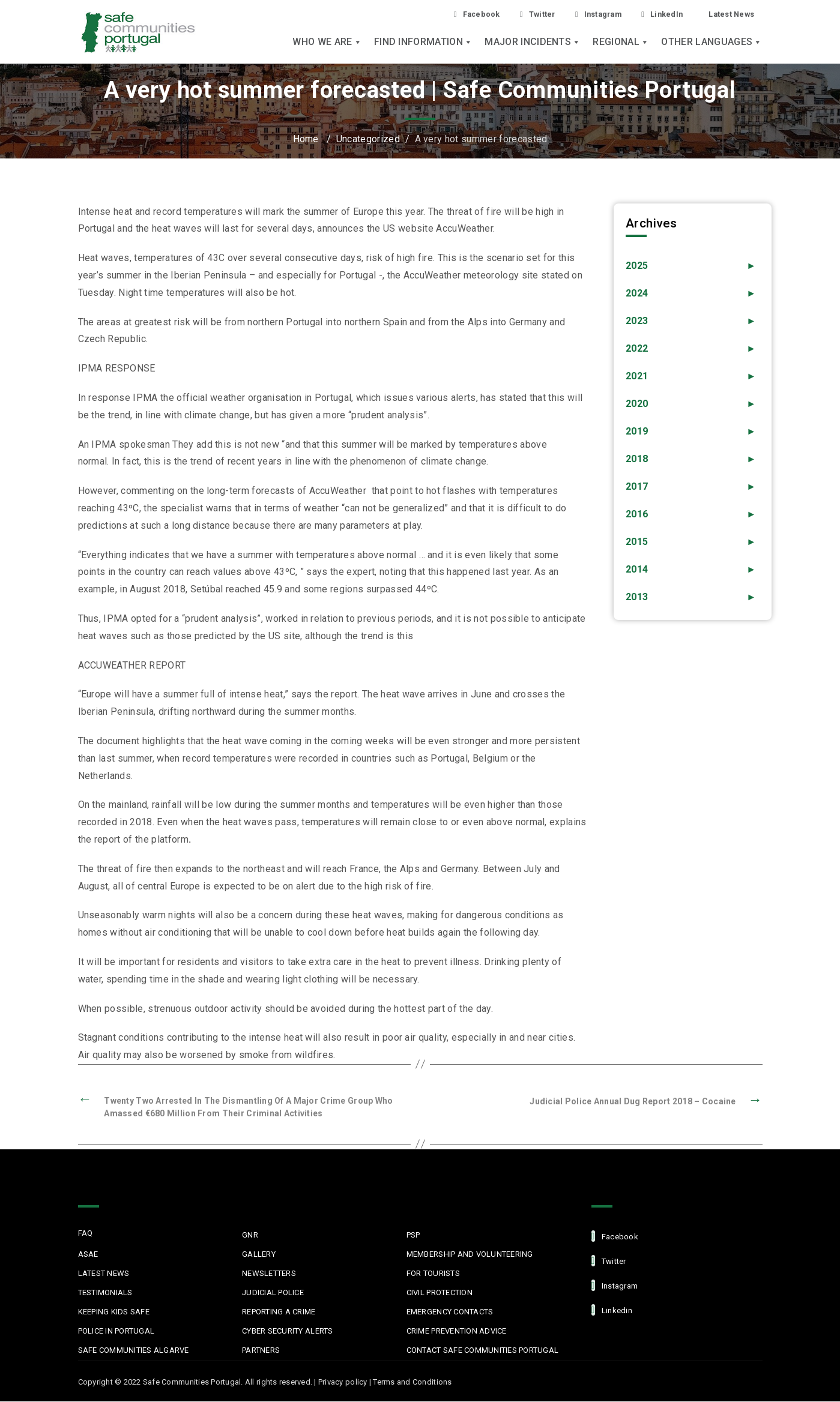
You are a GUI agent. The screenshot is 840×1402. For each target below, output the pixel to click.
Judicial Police (273, 1293)
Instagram (584, 14)
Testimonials (105, 1293)
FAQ (85, 1233)
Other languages (711, 43)
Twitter (516, 14)
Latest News (728, 14)
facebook (614, 1236)
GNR (250, 1235)
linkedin (611, 1310)
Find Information (423, 43)
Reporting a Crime (278, 1312)
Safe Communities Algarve (133, 1350)
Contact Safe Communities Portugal (482, 1350)
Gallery (259, 1254)
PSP (413, 1235)
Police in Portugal (116, 1331)
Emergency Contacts (450, 1312)
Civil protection (439, 1293)
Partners (261, 1350)
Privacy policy (342, 1382)
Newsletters (269, 1273)
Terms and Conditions (412, 1382)
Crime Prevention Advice (456, 1331)
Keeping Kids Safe (114, 1312)
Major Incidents (533, 43)
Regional (621, 43)
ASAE (88, 1254)
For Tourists (433, 1273)
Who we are (327, 43)
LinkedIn (653, 14)
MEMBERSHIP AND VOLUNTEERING (469, 1254)
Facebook (451, 14)
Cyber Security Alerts (287, 1331)
